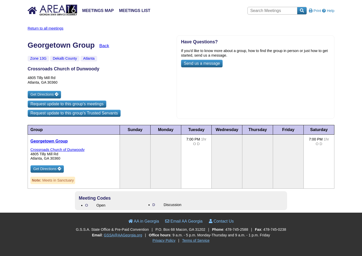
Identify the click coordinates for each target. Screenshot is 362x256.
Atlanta (89, 58)
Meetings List (134, 10)
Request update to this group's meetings (67, 104)
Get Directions (44, 94)
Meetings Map (98, 10)
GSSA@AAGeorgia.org (123, 235)
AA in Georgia (143, 221)
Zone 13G (38, 58)
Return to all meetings (45, 28)
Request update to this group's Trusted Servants (74, 113)
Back (104, 45)
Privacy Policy (164, 240)
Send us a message (202, 63)
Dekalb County (65, 58)
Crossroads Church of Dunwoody (57, 150)
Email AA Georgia (183, 221)
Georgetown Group (49, 141)
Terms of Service (195, 240)
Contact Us (221, 221)
